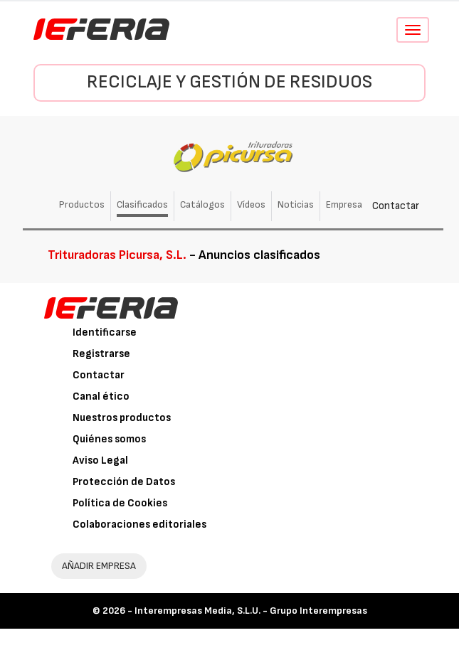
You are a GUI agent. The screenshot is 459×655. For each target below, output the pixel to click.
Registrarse (101, 354)
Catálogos (202, 204)
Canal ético (101, 396)
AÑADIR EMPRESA (99, 566)
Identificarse (105, 332)
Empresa (344, 204)
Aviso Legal (100, 460)
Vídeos (251, 204)
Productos (82, 204)
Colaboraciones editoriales (139, 524)
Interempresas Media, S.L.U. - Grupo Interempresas (250, 611)
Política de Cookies (120, 503)
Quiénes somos (109, 439)
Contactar (395, 206)
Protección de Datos (124, 482)
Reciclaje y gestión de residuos (229, 82)
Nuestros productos (122, 418)
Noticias (296, 204)
